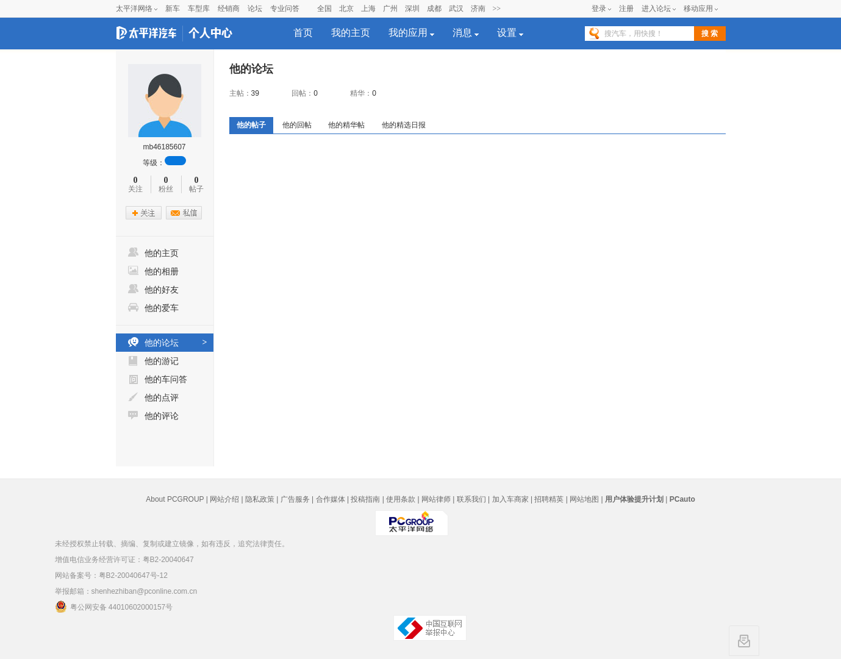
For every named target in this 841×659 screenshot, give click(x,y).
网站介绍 (224, 499)
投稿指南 (365, 499)
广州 (390, 8)
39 (255, 93)
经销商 (229, 8)
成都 (434, 8)
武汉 (456, 8)
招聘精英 (549, 499)
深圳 (412, 8)
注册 (626, 8)
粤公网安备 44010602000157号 (114, 606)
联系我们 (471, 499)
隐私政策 (259, 499)
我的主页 (350, 32)
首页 (303, 32)
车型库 (199, 8)
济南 (478, 8)
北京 (346, 8)
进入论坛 (656, 8)
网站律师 (436, 499)
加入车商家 (510, 499)
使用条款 (400, 499)
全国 (324, 8)
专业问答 (284, 8)
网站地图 (584, 499)
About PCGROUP (175, 499)
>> (497, 8)
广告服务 (295, 499)
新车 (172, 8)
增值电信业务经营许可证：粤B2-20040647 (124, 559)
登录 (599, 8)
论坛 (255, 8)
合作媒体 (330, 499)
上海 (368, 8)
